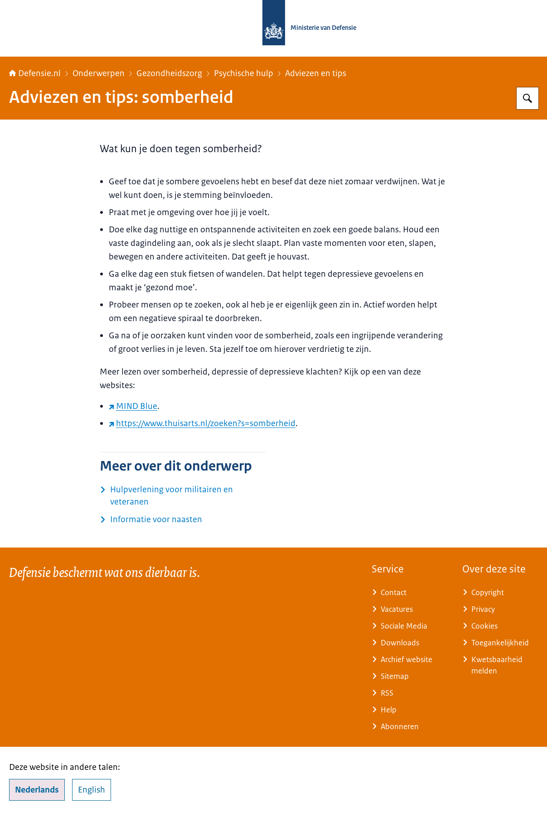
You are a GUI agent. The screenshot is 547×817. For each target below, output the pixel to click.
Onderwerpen (99, 73)
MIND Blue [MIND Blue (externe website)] (133, 406)
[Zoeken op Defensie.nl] (527, 98)
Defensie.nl (35, 73)
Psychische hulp (243, 73)
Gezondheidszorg (169, 73)
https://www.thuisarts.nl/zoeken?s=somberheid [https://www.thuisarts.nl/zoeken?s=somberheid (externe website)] (202, 423)
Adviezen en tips (315, 73)
